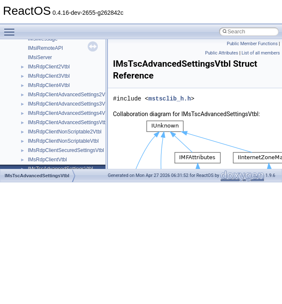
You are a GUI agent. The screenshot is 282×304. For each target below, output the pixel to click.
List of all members (261, 53)
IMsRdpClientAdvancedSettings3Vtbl (69, 104)
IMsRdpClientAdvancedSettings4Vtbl (69, 113)
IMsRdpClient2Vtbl (49, 67)
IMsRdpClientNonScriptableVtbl (63, 141)
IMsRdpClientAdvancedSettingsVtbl (67, 122)
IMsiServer (40, 57)
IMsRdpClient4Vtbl (49, 85)
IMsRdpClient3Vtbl (49, 76)
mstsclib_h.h (169, 99)
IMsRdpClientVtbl (47, 160)
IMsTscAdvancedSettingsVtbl (37, 175)
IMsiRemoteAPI (45, 48)
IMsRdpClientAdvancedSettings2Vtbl (69, 95)
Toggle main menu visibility (11, 28)
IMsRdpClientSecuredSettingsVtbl (66, 150)
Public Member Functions (252, 43)
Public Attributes (221, 53)
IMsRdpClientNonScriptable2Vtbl (65, 132)
